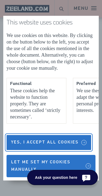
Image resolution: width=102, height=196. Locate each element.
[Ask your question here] (62, 177)
